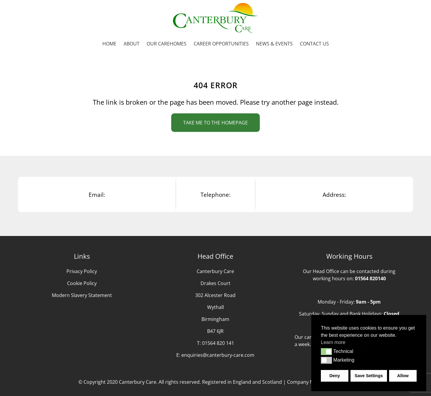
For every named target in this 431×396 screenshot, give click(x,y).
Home (109, 43)
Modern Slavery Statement (82, 295)
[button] (326, 351)
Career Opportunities (221, 43)
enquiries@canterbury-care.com (217, 355)
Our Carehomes (166, 43)
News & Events (274, 43)
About (131, 43)
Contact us (314, 43)
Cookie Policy (82, 283)
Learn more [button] (333, 342)
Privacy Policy (81, 271)
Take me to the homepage (215, 122)
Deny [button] (334, 375)
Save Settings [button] (369, 375)
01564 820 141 (218, 343)
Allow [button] (403, 375)
